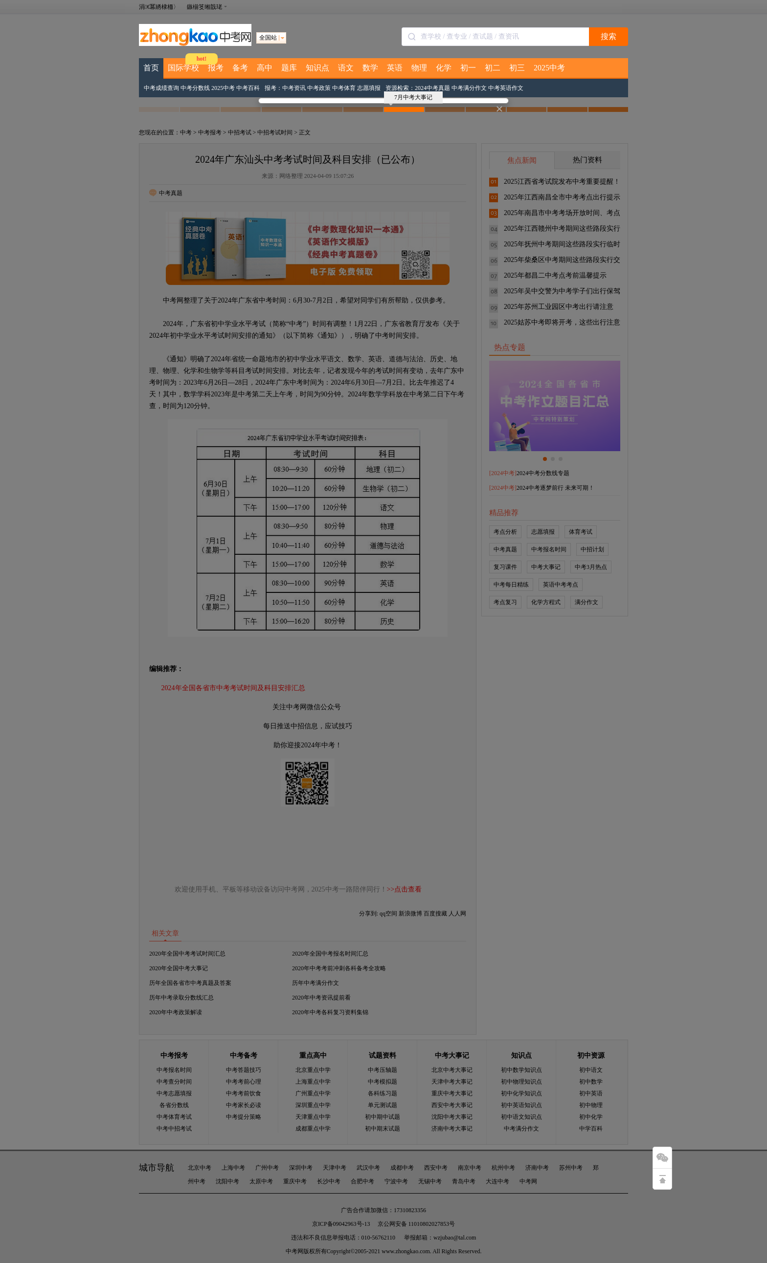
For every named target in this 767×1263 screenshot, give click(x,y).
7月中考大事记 (410, 99)
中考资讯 (294, 88)
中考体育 (344, 88)
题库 (289, 68)
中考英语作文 (505, 88)
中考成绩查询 (161, 88)
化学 (443, 68)
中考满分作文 (469, 88)
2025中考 (549, 68)
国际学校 (183, 68)
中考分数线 (195, 88)
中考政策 (319, 88)
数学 (370, 68)
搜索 (608, 36)
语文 (346, 68)
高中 (264, 68)
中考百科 (248, 88)
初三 (517, 68)
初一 (468, 68)
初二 (492, 68)
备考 (240, 68)
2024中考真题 (432, 88)
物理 (419, 68)
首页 (151, 68)
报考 (216, 68)
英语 (395, 68)
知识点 (317, 68)
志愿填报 (369, 88)
